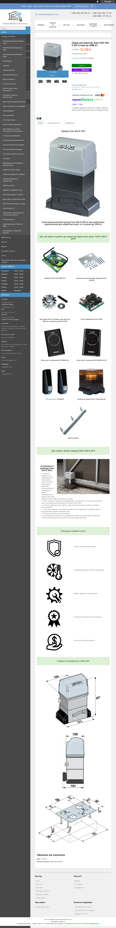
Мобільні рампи (9, 185)
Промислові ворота (10, 75)
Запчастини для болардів (12, 149)
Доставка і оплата (8, 251)
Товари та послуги (8, 36)
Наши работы (41, 898)
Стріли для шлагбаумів (11, 136)
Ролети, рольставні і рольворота (10, 89)
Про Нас (39, 884)
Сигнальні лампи (9, 120)
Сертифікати (79, 888)
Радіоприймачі (8, 111)
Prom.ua (69, 919)
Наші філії (6, 158)
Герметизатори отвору (11, 170)
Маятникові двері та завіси (13, 194)
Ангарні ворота (8, 219)
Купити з (81, 70)
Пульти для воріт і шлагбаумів (14, 106)
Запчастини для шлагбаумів (13, 145)
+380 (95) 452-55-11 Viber (83, 907)
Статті (3, 255)
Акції (37, 881)
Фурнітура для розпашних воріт (13, 225)
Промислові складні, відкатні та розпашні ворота (13, 214)
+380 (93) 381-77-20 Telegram (85, 910)
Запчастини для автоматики (13, 140)
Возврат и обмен (42, 894)
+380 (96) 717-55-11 (81, 914)
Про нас (4, 242)
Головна (40, 25)
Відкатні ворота (9, 79)
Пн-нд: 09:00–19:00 (42, 907)
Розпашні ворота (9, 84)
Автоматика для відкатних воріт (13, 49)
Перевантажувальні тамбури (14, 174)
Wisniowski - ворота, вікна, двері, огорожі (13, 261)
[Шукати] (28, 28)
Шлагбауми (7, 61)
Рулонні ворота (8, 208)
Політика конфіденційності (91, 923)
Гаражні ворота (9, 70)
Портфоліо (78, 884)
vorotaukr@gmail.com (9, 360)
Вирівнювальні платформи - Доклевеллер (13, 164)
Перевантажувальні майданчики (10, 180)
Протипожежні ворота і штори (14, 204)
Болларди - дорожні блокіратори (10, 96)
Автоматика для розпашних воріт (13, 42)
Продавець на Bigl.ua (58, 921)
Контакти (81, 25)
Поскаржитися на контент (73, 923)
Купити (81, 65)
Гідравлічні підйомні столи (12, 190)
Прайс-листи (6, 237)
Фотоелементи (8, 115)
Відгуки (4, 246)
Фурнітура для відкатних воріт (14, 102)
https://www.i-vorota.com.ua (11, 353)
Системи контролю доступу (13, 154)
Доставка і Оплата (43, 891)
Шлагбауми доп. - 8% (84, 6)
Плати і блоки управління (12, 124)
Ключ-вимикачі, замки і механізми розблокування (13, 130)
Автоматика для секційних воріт (13, 55)
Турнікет (6, 65)
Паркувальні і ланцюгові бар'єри (12, 232)
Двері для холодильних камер (14, 199)
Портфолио (109, 25)
